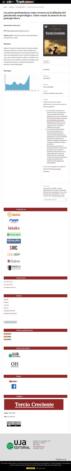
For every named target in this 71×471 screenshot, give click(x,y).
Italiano (6, 308)
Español (6, 302)
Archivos (11, 7)
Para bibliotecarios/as (10, 287)
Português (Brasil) (9, 311)
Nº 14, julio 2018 (20, 7)
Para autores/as (8, 284)
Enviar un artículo (10, 322)
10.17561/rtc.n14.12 (59, 196)
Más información (40, 468)
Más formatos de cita (50, 199)
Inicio (5, 7)
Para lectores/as (8, 282)
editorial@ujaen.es (39, 446)
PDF (47, 62)
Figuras (47, 69)
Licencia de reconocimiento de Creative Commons (57, 120)
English (6, 299)
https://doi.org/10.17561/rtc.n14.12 (18, 31)
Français (6, 305)
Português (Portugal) (10, 313)
